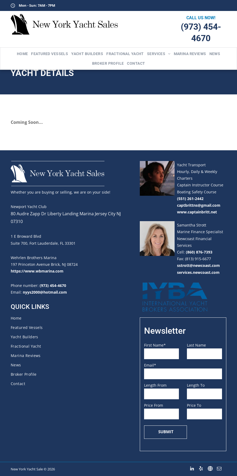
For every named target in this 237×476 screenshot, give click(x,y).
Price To (194, 405)
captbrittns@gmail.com (198, 205)
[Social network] (210, 468)
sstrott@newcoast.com (198, 265)
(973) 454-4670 (53, 285)
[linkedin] (192, 468)
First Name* (155, 345)
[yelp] (201, 468)
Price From (153, 405)
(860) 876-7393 (199, 252)
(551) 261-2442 (190, 198)
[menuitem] (22, 54)
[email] (219, 468)
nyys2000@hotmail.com (45, 292)
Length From (155, 385)
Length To (196, 385)
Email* (150, 365)
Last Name (196, 345)
